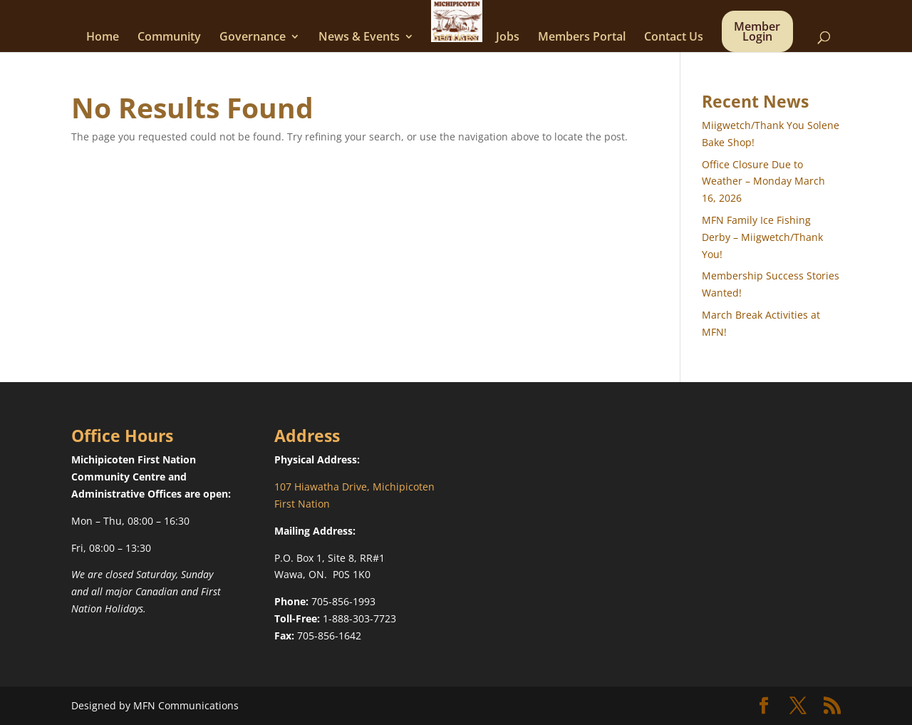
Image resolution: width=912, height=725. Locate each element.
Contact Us (673, 37)
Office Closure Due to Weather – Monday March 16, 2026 (763, 181)
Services (454, 37)
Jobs (507, 37)
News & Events (359, 37)
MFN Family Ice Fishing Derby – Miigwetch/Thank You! (762, 237)
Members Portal (582, 37)
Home (102, 37)
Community (169, 37)
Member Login (757, 32)
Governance (252, 37)
